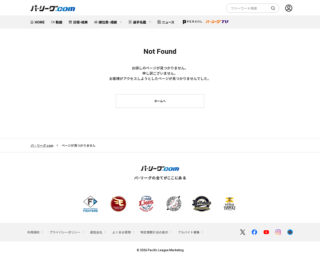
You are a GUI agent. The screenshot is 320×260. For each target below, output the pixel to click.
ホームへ (160, 101)
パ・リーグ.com (42, 145)
